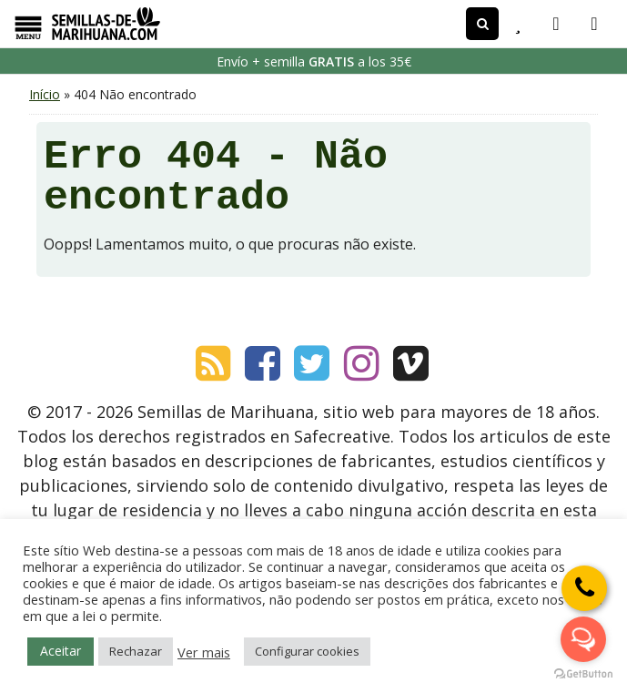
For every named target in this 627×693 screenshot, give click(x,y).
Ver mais (203, 652)
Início (44, 94)
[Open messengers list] (583, 639)
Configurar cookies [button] (307, 651)
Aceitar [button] (60, 650)
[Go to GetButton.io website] (583, 674)
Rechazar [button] (135, 651)
